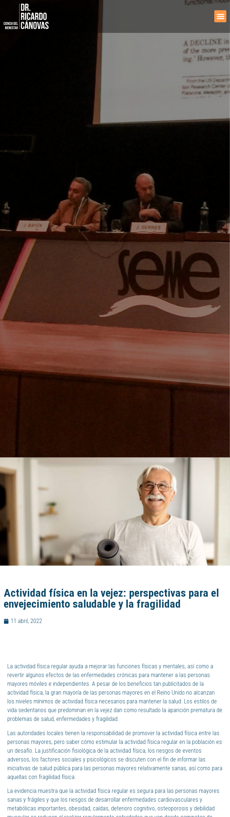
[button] (220, 16)
